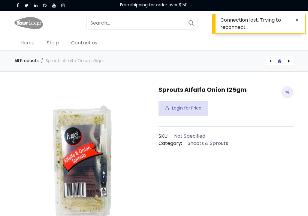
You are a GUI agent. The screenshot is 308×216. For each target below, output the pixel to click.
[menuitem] (27, 42)
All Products (26, 61)
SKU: (163, 136)
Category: (170, 143)
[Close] (297, 20)
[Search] (191, 23)
